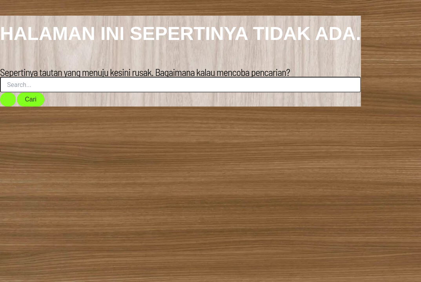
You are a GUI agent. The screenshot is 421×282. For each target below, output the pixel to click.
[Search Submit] (8, 99)
